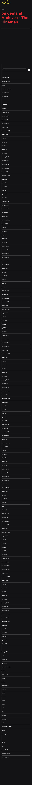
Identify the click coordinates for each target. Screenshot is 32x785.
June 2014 (4, 632)
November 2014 (5, 614)
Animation (4, 663)
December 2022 (5, 253)
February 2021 (5, 335)
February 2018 (5, 469)
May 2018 (4, 458)
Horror (3, 693)
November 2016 (5, 525)
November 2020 (5, 346)
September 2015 (6, 576)
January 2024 (5, 205)
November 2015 (5, 569)
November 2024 (5, 168)
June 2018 (4, 454)
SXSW (3, 730)
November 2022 (5, 257)
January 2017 (5, 517)
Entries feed (5, 749)
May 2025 (4, 145)
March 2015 (4, 599)
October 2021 (5, 305)
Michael (3, 85)
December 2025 (5, 119)
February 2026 (5, 112)
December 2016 (5, 521)
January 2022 (5, 294)
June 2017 (4, 498)
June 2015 (4, 588)
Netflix (3, 708)
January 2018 (5, 472)
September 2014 (6, 621)
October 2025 (5, 127)
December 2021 (5, 298)
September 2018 (6, 443)
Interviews (4, 696)
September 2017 (6, 487)
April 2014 (4, 640)
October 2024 (5, 171)
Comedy (4, 670)
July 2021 (4, 316)
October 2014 (5, 617)
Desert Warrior (5, 92)
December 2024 (5, 164)
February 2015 (5, 602)
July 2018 (4, 450)
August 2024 (5, 179)
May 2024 (4, 190)
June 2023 (4, 231)
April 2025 (4, 149)
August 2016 (5, 536)
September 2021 (6, 309)
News (3, 711)
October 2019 (5, 394)
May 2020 (4, 368)
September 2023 (6, 220)
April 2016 (4, 550)
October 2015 (5, 573)
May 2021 (4, 324)
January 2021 (5, 339)
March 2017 (4, 510)
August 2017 (5, 491)
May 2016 (4, 547)
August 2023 (5, 223)
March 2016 (4, 554)
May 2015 (4, 591)
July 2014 (4, 628)
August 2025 (5, 134)
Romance (4, 719)
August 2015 (5, 580)
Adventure (4, 659)
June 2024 (4, 186)
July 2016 (4, 539)
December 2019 (5, 387)
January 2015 (5, 606)
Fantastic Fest (5, 685)
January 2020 (5, 383)
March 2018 (4, 465)
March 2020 (4, 376)
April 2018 (4, 461)
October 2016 (5, 528)
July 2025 (4, 138)
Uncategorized (5, 734)
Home (3, 9)
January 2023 (5, 249)
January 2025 (5, 160)
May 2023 (4, 235)
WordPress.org (5, 757)
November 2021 (5, 302)
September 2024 (6, 175)
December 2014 (5, 610)
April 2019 (4, 417)
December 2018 (5, 432)
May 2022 (4, 279)
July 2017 (4, 495)
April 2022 (4, 283)
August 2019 (5, 402)
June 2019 (4, 409)
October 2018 (5, 439)
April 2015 (4, 595)
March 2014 (4, 643)
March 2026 (4, 108)
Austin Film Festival (6, 667)
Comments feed (6, 753)
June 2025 (4, 142)
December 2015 (5, 565)
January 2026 (5, 116)
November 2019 (5, 391)
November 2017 (5, 480)
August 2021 (5, 313)
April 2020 (4, 372)
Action (3, 656)
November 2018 (5, 435)
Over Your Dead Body (7, 89)
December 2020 (5, 342)
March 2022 (4, 287)
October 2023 (5, 216)
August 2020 (5, 357)
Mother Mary (5, 96)
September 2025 (6, 131)
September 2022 (6, 264)
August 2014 (5, 625)
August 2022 (5, 268)
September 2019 (6, 398)
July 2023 (4, 227)
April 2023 (4, 238)
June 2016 (4, 543)
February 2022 (5, 290)
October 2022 (5, 261)
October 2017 (5, 484)
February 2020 (5, 380)
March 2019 (4, 420)
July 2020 (4, 361)
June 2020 (4, 365)
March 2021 (4, 331)
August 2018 (5, 446)
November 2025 (5, 123)
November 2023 (5, 212)
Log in (3, 746)
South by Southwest (7, 726)
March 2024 (4, 197)
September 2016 (6, 532)
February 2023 (5, 246)
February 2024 (5, 201)
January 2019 (5, 428)
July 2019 (4, 406)
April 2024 (4, 194)
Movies (3, 700)
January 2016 (5, 562)
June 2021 (4, 320)
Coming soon (5, 674)
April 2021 (4, 328)
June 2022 (4, 275)
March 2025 (4, 153)
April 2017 (4, 506)
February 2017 (5, 513)
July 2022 (4, 272)
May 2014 (4, 636)
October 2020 (5, 350)
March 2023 (4, 242)
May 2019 (4, 413)
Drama (3, 678)
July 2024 (4, 183)
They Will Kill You (6, 81)
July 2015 (4, 584)
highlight (4, 689)
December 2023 (5, 209)
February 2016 (5, 558)
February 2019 (5, 424)
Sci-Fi (3, 722)
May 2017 (4, 502)
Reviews (4, 715)
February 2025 (5, 157)
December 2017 (5, 476)
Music (3, 704)
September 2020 (6, 354)
